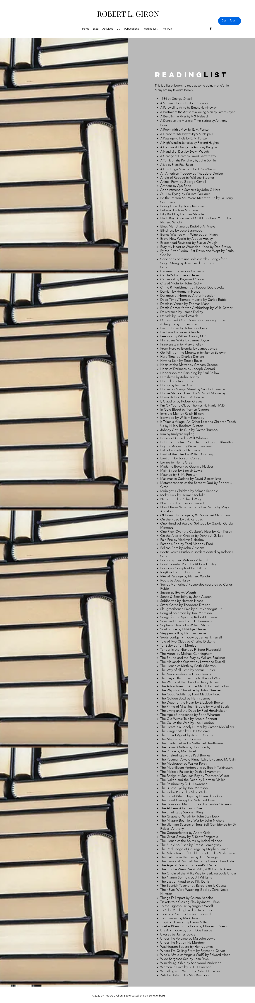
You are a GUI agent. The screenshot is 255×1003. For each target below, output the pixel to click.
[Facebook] (211, 29)
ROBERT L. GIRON (128, 13)
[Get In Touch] (229, 21)
